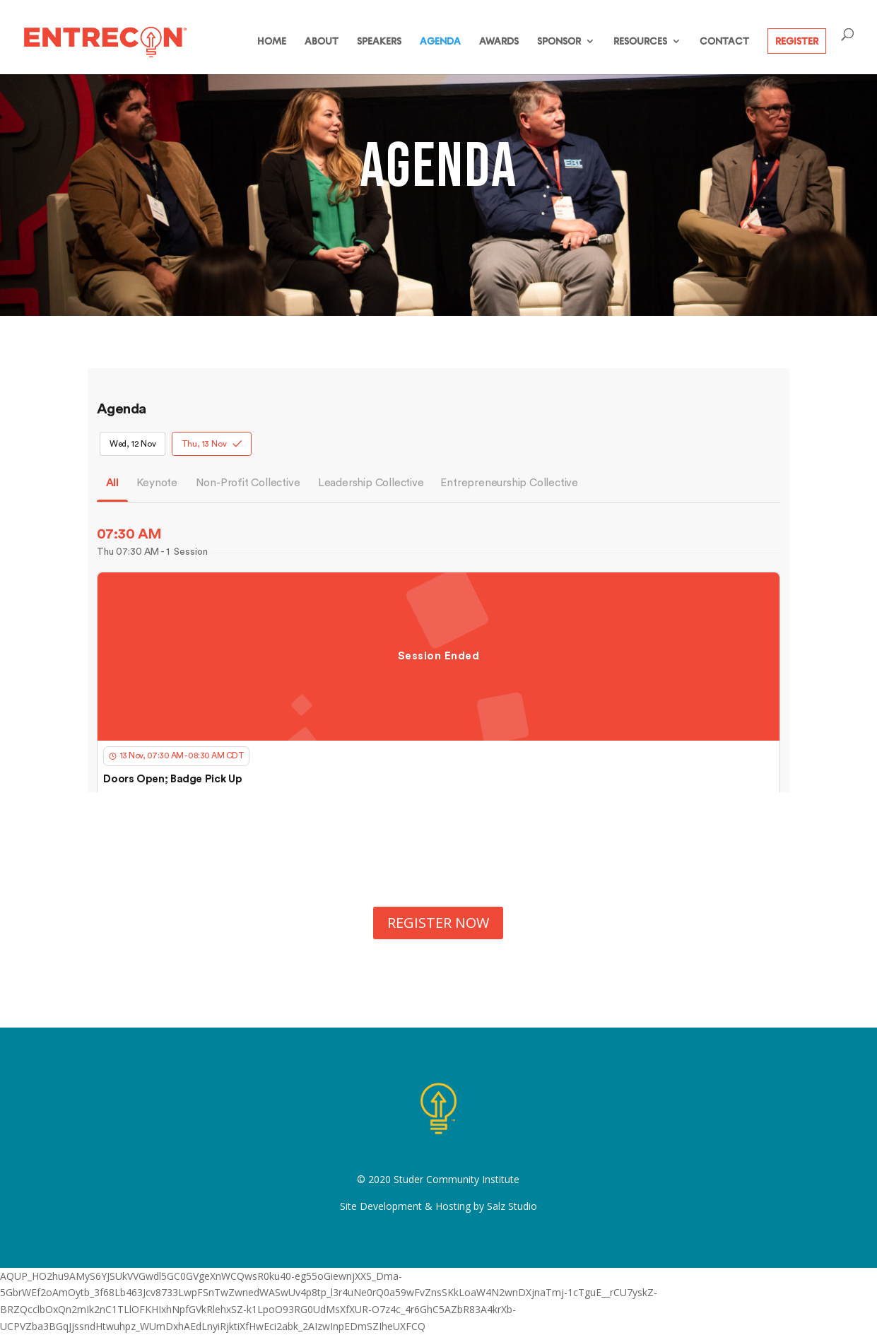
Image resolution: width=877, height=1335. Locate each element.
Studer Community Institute (456, 1179)
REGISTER (796, 40)
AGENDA (440, 41)
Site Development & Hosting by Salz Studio (438, 1206)
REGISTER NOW (438, 922)
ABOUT (322, 41)
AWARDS (499, 41)
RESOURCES (640, 41)
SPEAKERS (379, 41)
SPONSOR (559, 41)
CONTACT (724, 41)
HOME (271, 41)
